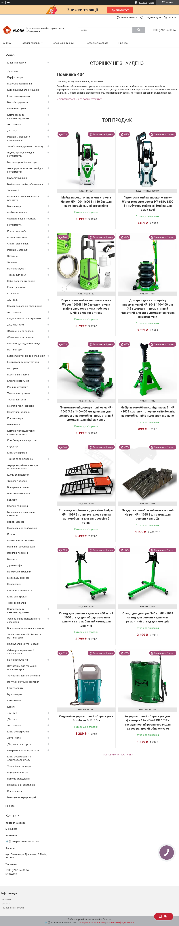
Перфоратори (15, 77)
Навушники (13, 424)
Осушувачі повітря (17, 772)
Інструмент (13, 368)
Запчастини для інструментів (23, 675)
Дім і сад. (12, 130)
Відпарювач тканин (18, 487)
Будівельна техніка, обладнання (25, 184)
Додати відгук (153, 17)
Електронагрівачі (17, 452)
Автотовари (14, 312)
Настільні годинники (18, 493)
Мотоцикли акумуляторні (21, 797)
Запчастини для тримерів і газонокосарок (22, 668)
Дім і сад (12, 713)
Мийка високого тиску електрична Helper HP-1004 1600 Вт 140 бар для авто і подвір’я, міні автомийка (86, 201)
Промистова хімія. (17, 237)
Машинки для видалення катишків (21, 514)
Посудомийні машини (19, 571)
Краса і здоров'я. (17, 231)
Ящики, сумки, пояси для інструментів (21, 154)
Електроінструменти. (19, 96)
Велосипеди (14, 206)
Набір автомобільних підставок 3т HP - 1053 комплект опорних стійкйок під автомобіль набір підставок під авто (148, 411)
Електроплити (15, 688)
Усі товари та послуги (117, 754)
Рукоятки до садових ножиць (23, 343)
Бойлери (12, 499)
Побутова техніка (17, 212)
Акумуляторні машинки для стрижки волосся (22, 467)
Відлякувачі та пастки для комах (25, 628)
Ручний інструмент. (17, 108)
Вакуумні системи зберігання (23, 681)
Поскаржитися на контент (91, 922)
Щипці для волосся (18, 474)
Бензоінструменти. (17, 102)
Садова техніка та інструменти (24, 318)
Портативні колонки (18, 412)
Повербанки (14, 584)
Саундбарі (12, 446)
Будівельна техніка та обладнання (26, 355)
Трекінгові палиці (16, 602)
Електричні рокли (17, 596)
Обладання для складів (20, 331)
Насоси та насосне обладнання (24, 306)
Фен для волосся (17, 481)
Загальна (12, 262)
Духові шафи (14, 565)
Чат (164, 916)
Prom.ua (107, 919)
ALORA (7, 43)
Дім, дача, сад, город (19, 744)
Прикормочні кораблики (21, 785)
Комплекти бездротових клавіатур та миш (21, 432)
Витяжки (12, 559)
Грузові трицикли (17, 178)
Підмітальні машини (18, 374)
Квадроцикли (14, 791)
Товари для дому (16, 274)
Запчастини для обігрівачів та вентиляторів (24, 636)
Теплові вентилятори (19, 766)
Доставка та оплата (96, 43)
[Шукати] (138, 30)
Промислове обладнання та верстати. (23, 198)
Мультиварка (14, 694)
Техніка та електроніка (20, 459)
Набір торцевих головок (21, 281)
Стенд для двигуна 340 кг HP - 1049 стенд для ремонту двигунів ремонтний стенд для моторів (147, 617)
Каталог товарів (30, 43)
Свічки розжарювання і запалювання (20, 652)
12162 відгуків (146, 2)
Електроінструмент (18, 380)
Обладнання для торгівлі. (21, 218)
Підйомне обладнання (19, 83)
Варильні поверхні (17, 552)
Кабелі (11, 706)
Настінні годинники (17, 506)
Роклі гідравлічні (16, 287)
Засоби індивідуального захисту (25, 146)
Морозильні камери (18, 577)
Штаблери (13, 293)
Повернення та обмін (63, 43)
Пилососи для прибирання (22, 528)
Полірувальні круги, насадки (23, 644)
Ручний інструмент (17, 387)
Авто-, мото (14, 737)
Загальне (12, 256)
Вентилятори (14, 349)
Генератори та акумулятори (23, 362)
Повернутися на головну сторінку (80, 99)
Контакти (6, 899)
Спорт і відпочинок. (18, 243)
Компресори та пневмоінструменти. (18, 116)
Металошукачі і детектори (22, 162)
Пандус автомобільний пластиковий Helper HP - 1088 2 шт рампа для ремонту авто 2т (148, 514)
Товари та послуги (15, 62)
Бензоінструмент (16, 268)
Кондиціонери (15, 418)
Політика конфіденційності (120, 922)
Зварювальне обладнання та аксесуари (23, 620)
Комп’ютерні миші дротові (22, 440)
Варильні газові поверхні (21, 546)
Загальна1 (13, 190)
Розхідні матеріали (17, 249)
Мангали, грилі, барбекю (21, 405)
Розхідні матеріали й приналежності (18, 138)
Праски (11, 534)
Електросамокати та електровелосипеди (19, 758)
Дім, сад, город (15, 324)
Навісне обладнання (18, 778)
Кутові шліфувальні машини (23, 89)
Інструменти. (14, 224)
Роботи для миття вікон (20, 540)
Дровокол (13, 71)
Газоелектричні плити (19, 590)
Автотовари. (14, 124)
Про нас (123, 43)
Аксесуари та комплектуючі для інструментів (25, 170)
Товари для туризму (18, 393)
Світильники (14, 700)
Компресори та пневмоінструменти (18, 611)
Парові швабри (15, 521)
